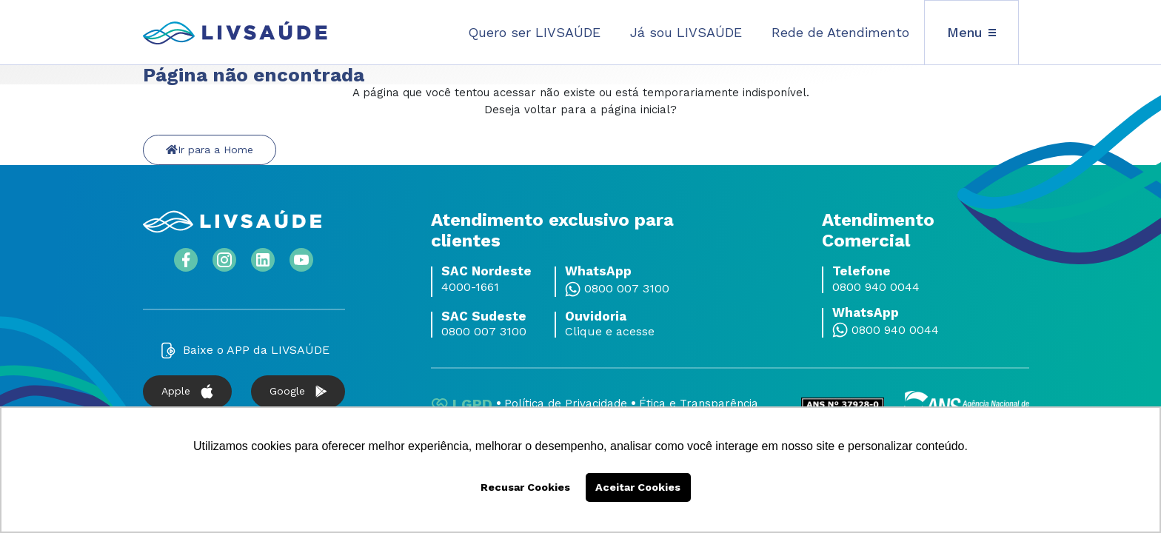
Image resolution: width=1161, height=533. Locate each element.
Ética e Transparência (698, 403)
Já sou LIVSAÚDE (686, 32)
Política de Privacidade (565, 403)
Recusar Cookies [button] (525, 487)
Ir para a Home (209, 149)
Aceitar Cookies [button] (637, 487)
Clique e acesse (610, 332)
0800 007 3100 (626, 289)
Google (298, 391)
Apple (187, 391)
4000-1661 (470, 287)
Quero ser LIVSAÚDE (534, 32)
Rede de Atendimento (840, 32)
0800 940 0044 (876, 287)
